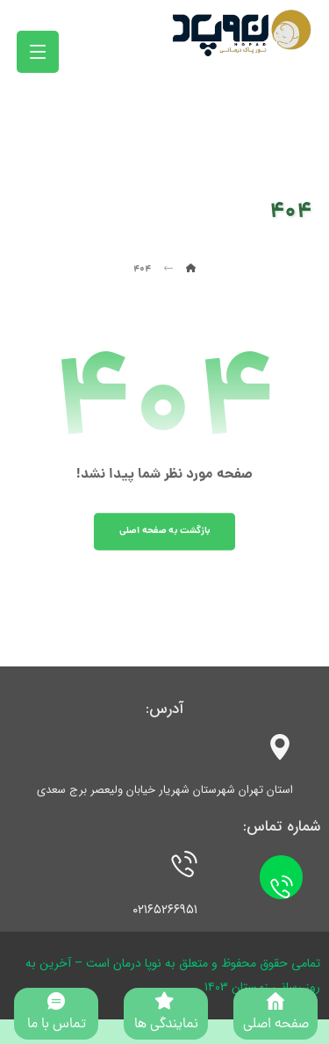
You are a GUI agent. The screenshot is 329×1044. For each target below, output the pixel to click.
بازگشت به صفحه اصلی (165, 530)
